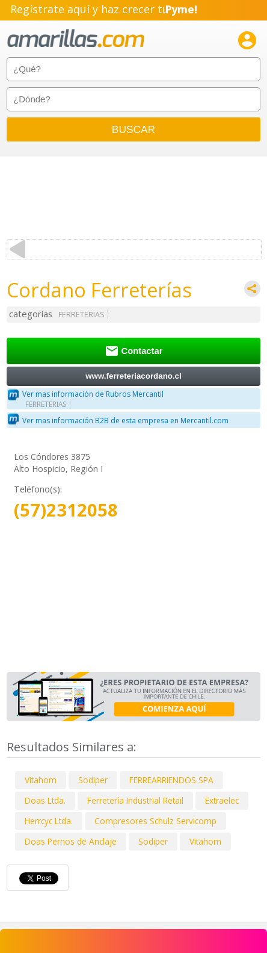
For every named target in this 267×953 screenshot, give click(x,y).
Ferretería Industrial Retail (135, 800)
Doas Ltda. (45, 800)
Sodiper (93, 780)
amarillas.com (76, 38)
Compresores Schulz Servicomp (155, 821)
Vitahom (41, 780)
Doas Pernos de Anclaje (71, 841)
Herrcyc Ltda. (49, 821)
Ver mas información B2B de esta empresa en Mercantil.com (125, 420)
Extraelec (222, 800)
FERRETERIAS (81, 314)
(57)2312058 (66, 510)
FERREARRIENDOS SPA (171, 780)
